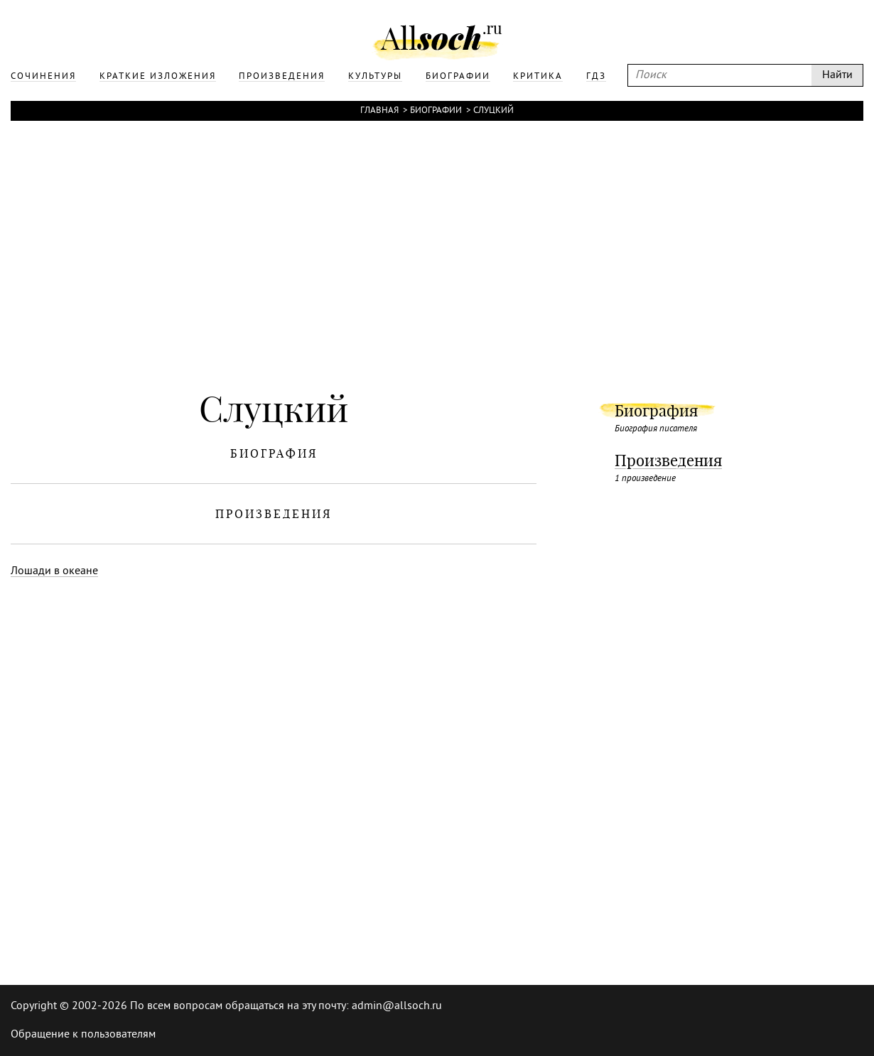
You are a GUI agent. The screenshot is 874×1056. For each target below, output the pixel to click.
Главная (379, 111)
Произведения (668, 460)
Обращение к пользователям (83, 1035)
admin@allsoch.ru (397, 1006)
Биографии (436, 111)
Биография (656, 410)
